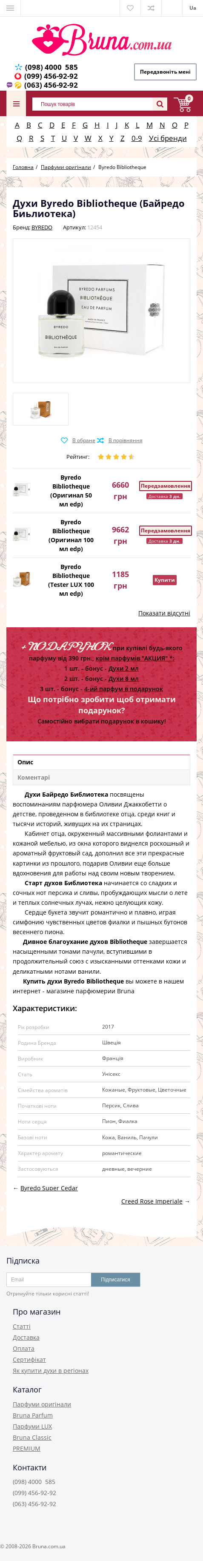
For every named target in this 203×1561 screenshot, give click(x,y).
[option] (40, 409)
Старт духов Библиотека (63, 883)
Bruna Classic (32, 1437)
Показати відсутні (164, 613)
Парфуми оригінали (42, 1404)
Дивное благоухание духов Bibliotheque (85, 942)
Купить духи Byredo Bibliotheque (73, 981)
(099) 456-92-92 (51, 75)
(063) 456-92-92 (51, 84)
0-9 (137, 138)
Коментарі (33, 777)
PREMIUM (26, 1448)
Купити (164, 579)
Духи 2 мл (124, 668)
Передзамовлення (165, 485)
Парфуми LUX (32, 1426)
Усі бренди (168, 138)
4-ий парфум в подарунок (123, 689)
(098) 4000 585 (51, 67)
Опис (25, 762)
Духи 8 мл (124, 679)
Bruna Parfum (33, 1415)
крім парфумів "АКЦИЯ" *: (135, 658)
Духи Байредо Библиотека (66, 794)
